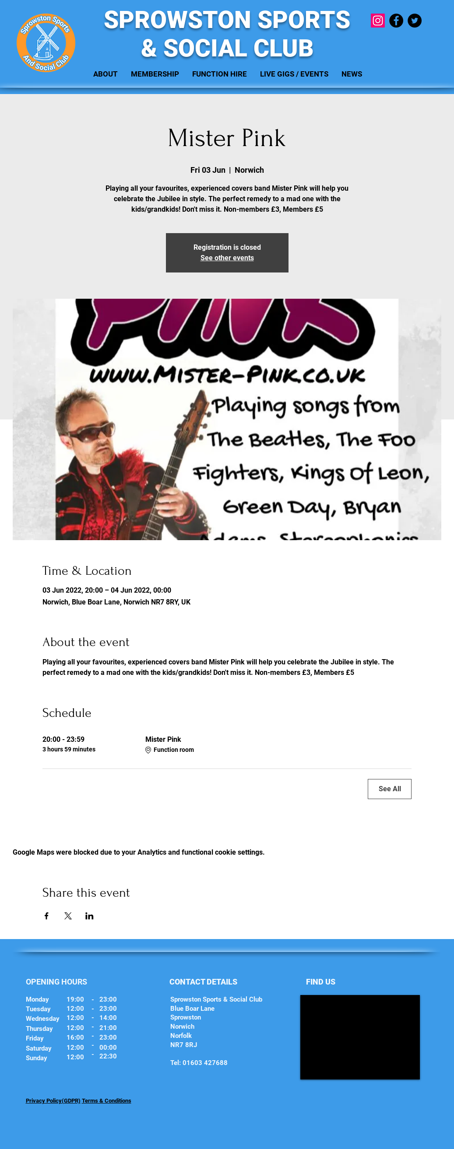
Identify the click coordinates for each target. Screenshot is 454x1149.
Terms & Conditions (106, 1100)
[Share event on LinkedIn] (89, 915)
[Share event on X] (68, 915)
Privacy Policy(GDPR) (53, 1100)
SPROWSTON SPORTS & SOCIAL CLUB (227, 34)
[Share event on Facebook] (46, 915)
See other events (227, 258)
